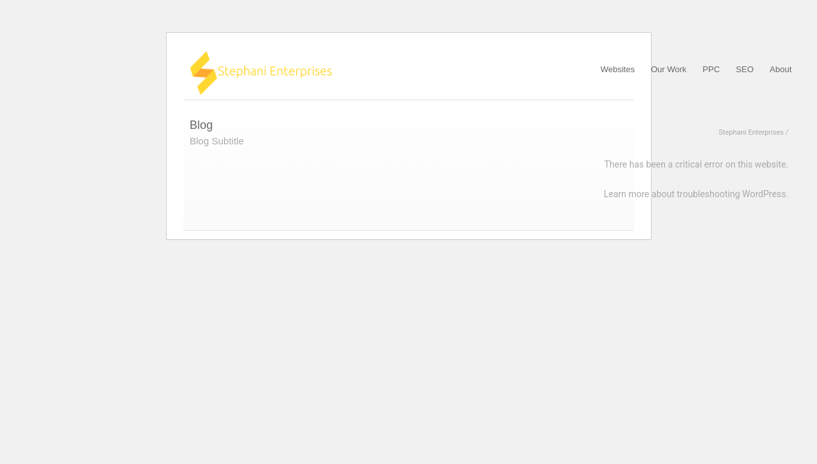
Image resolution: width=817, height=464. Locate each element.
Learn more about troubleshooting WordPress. (696, 194)
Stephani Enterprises (751, 132)
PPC (711, 69)
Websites (618, 69)
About (781, 69)
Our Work (668, 69)
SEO (744, 69)
